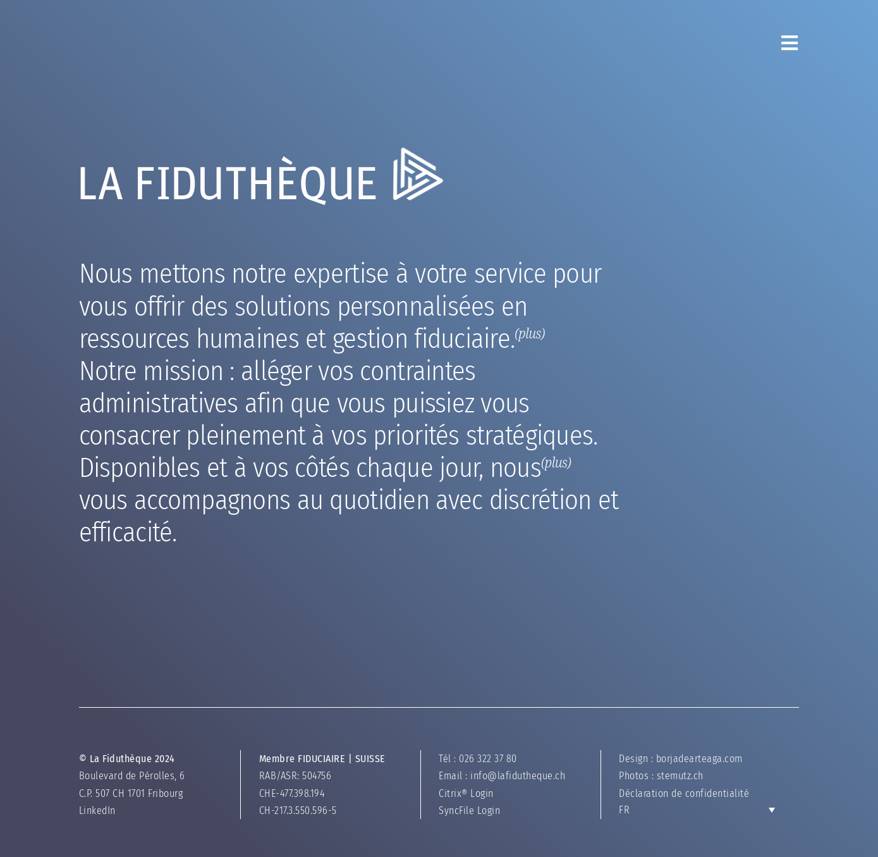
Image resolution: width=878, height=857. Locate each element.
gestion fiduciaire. (225, 393)
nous (300, 575)
